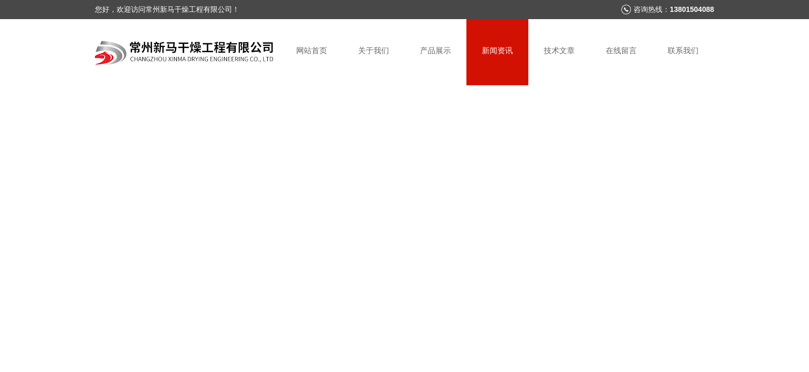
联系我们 (683, 50)
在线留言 (621, 50)
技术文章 (559, 50)
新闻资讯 (497, 50)
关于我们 (373, 50)
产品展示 (435, 50)
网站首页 (311, 50)
